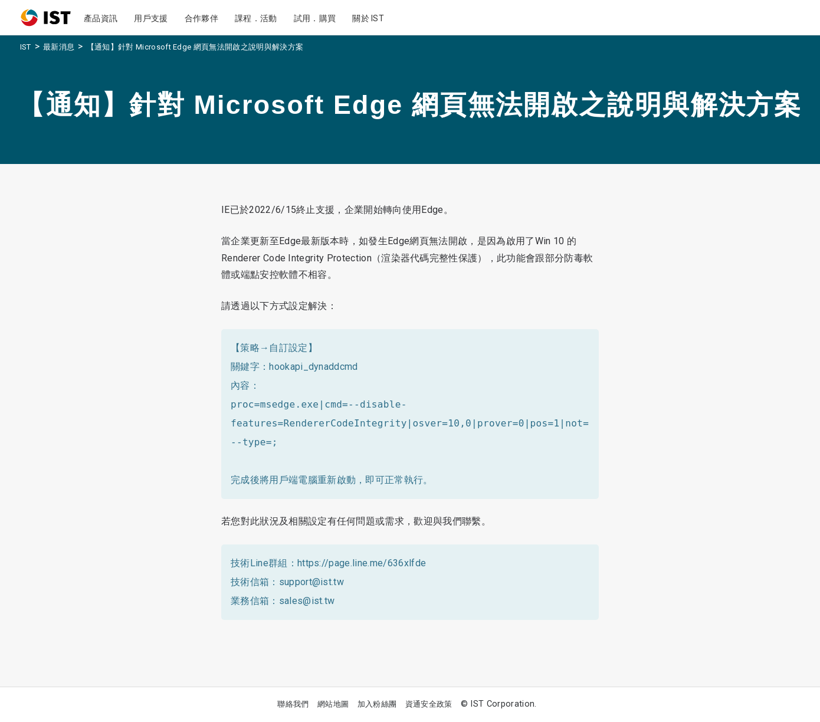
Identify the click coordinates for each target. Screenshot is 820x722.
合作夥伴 (201, 18)
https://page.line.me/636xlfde (361, 563)
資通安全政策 (428, 704)
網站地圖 (333, 704)
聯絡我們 (293, 704)
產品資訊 (100, 18)
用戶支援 (151, 18)
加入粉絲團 (377, 704)
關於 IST (368, 18)
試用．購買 (315, 18)
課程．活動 (256, 18)
